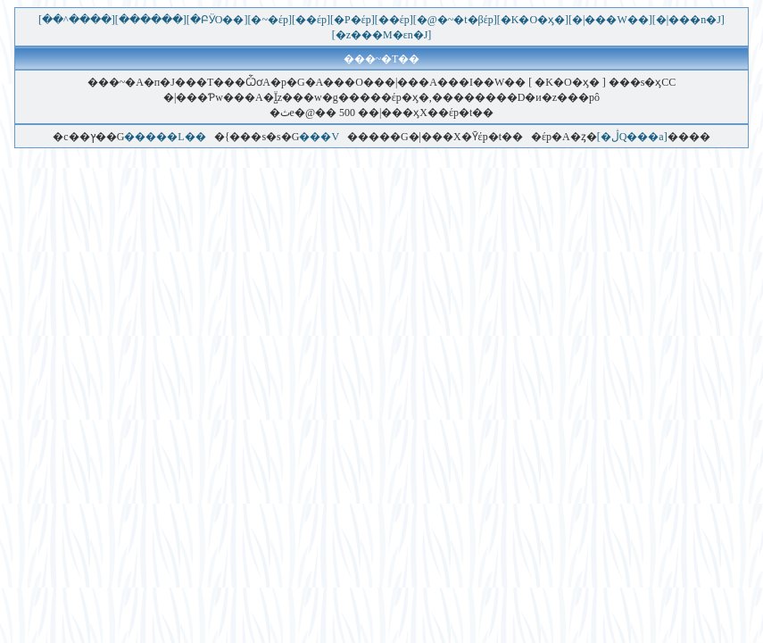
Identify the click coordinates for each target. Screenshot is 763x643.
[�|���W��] (610, 19)
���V (318, 136)
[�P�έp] (352, 19)
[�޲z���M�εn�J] (382, 35)
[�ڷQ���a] (632, 136)
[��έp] (311, 19)
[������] (151, 19)
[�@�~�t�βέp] (455, 19)
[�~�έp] (269, 19)
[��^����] (76, 19)
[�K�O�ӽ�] (532, 19)
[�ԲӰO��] (217, 19)
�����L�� (164, 136)
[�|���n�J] (688, 19)
